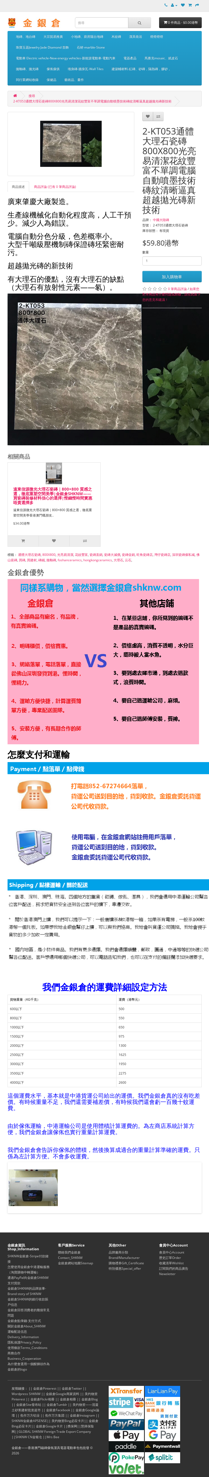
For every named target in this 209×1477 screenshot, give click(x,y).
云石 (128, 560)
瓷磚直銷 (96, 554)
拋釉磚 (51, 560)
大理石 (118, 560)
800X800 (49, 554)
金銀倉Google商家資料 (62, 1394)
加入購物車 (172, 276)
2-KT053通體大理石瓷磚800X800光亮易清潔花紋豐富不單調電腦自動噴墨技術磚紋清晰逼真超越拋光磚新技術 (92, 101)
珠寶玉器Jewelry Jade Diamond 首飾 (42, 47)
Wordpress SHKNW (26, 1394)
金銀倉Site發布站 (28, 1404)
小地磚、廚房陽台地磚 (87, 36)
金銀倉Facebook (58, 1410)
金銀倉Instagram (82, 1415)
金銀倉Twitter (72, 1388)
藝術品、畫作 (74, 79)
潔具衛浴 (135, 36)
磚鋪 (41, 560)
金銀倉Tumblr (57, 1404)
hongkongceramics (97, 560)
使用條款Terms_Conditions (27, 1347)
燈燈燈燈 (156, 36)
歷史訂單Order (170, 1257)
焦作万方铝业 (30, 1415)
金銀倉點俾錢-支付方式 (24, 1320)
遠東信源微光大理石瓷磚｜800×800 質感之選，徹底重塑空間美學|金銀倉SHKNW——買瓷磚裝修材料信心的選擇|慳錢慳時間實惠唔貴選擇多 (52, 495)
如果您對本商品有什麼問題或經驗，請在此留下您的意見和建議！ (171, 294)
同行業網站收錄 (27, 79)
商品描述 (18, 186)
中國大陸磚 (161, 220)
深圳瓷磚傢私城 (183, 554)
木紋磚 (116, 36)
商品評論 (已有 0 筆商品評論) (55, 186)
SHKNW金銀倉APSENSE (29, 1421)
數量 (145, 252)
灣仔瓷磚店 (162, 554)
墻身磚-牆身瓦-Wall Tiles (86, 69)
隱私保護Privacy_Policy (24, 1342)
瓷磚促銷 (128, 554)
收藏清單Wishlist (171, 1263)
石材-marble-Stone (91, 47)
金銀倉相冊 (68, 1399)
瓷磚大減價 (112, 554)
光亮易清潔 (65, 554)
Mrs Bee (53, 1437)
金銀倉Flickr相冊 (42, 1399)
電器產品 (130, 58)
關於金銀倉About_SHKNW (27, 1326)
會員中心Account (171, 1252)
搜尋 (32, 96)
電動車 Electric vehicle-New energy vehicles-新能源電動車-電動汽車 (65, 58)
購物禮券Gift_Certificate (126, 1263)
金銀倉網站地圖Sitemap (75, 1263)
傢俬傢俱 (53, 69)
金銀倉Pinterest (44, 1388)
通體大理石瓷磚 (29, 554)
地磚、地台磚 (25, 36)
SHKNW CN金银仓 (28, 1437)
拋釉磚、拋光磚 (27, 69)
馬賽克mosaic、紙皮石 (161, 58)
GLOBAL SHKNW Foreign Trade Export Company (55, 1431)
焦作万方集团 (54, 1415)
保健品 (51, 79)
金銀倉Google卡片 (49, 1426)
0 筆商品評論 (177, 289)
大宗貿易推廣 (53, 36)
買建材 (32, 560)
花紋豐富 (81, 554)
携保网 (72, 1426)
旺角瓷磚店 (144, 554)
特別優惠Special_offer (125, 1268)
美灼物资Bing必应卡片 (68, 1421)
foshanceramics (70, 560)
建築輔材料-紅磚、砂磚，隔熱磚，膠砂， (141, 69)
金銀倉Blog (89, 1399)
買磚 (22, 560)
